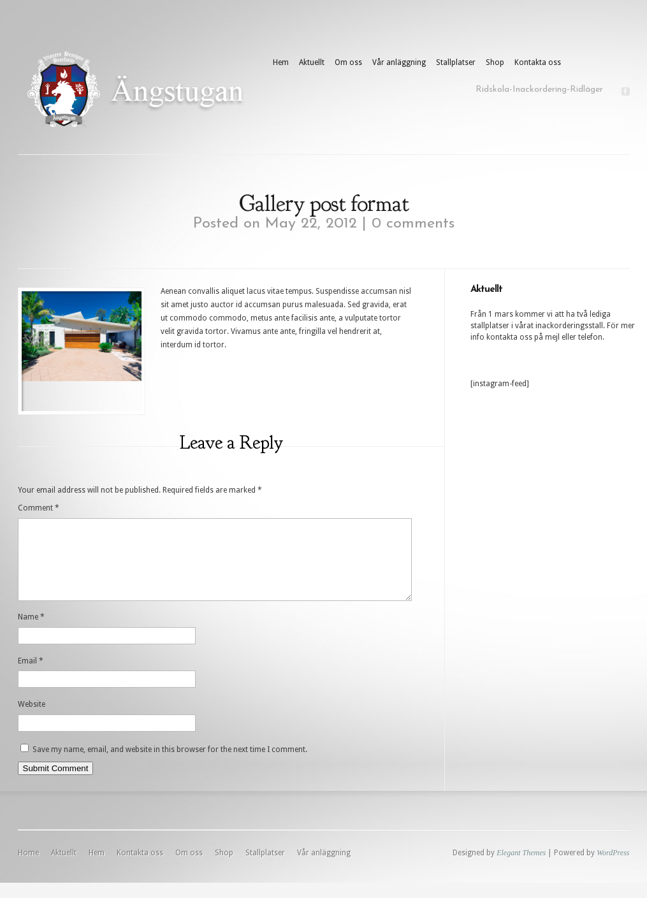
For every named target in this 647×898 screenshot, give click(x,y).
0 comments (413, 223)
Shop (495, 62)
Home (28, 868)
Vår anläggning (399, 62)
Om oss (348, 62)
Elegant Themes (521, 868)
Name (31, 632)
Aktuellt (311, 62)
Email (30, 676)
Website (31, 719)
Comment (38, 507)
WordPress (613, 868)
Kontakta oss (537, 62)
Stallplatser (456, 62)
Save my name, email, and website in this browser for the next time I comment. (170, 764)
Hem (281, 62)
